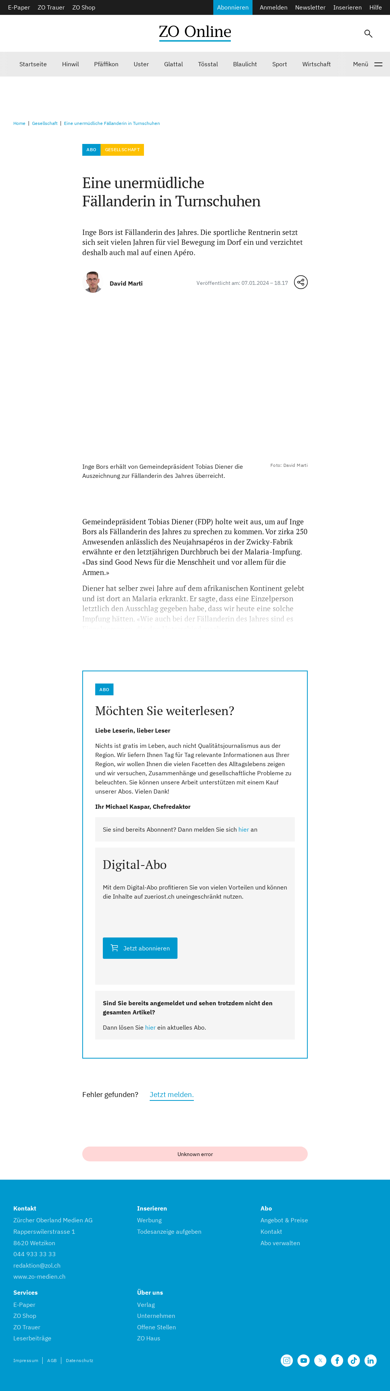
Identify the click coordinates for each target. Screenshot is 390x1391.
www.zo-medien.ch (39, 1276)
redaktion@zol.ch (37, 1265)
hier (243, 829)
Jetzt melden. (172, 1094)
